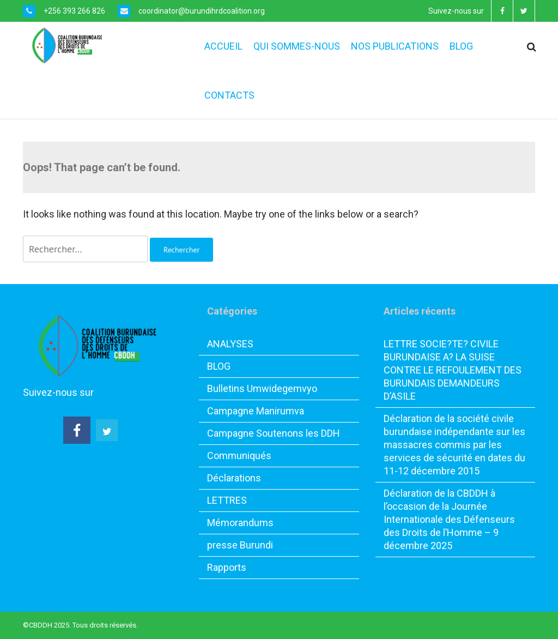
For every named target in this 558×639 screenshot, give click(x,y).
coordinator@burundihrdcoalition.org (201, 11)
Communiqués (239, 455)
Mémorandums (240, 522)
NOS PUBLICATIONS (395, 46)
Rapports (226, 567)
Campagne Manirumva (255, 411)
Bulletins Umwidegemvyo (262, 388)
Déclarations (234, 478)
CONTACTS (229, 95)
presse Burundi (240, 545)
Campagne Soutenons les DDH (273, 433)
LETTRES (227, 500)
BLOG (461, 46)
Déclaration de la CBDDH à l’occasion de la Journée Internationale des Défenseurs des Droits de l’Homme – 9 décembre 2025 (449, 519)
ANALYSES (230, 343)
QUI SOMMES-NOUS (296, 46)
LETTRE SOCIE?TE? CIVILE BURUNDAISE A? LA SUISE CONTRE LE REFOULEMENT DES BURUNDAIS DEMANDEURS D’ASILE (452, 370)
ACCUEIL (223, 46)
